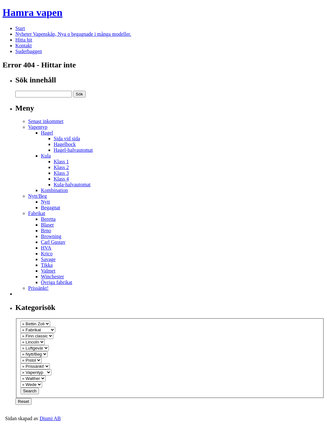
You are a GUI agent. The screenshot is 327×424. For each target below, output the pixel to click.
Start (20, 28)
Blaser (47, 224)
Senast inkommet (46, 121)
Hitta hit (23, 39)
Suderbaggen (28, 51)
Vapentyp (37, 127)
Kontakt (23, 45)
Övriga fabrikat (56, 282)
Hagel (47, 132)
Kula (46, 155)
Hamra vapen (33, 12)
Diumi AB (50, 418)
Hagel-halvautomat (73, 150)
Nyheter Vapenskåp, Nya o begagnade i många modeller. (73, 34)
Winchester (52, 276)
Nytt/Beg (37, 196)
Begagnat (50, 207)
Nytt (45, 201)
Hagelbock (65, 144)
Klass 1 (61, 161)
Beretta (48, 219)
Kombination (54, 190)
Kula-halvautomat (72, 184)
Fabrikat (36, 213)
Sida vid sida (67, 138)
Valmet (48, 271)
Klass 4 (61, 178)
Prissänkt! (38, 288)
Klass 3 (61, 173)
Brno (46, 230)
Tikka (47, 265)
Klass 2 (61, 167)
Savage (48, 259)
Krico (46, 253)
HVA (46, 248)
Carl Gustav (53, 242)
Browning (51, 236)
